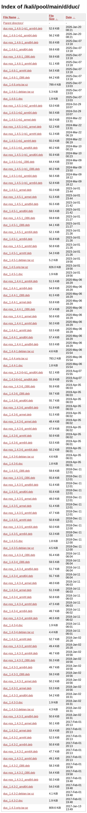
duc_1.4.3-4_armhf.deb (17, 597)
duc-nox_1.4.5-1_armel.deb (20, 196)
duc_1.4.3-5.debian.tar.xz (18, 548)
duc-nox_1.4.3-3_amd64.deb (20, 716)
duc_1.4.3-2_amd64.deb (18, 786)
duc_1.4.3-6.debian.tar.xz (18, 456)
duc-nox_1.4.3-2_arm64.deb (20, 751)
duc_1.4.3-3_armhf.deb (17, 639)
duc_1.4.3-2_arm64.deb (17, 744)
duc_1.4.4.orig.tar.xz (15, 358)
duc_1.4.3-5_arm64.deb (17, 533)
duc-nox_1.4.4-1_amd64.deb (20, 344)
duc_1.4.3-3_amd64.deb (18, 695)
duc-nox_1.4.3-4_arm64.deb (20, 618)
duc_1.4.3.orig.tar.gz (15, 807)
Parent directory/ (13, 23)
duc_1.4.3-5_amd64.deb (18, 491)
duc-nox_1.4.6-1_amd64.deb (20, 42)
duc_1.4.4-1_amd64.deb (18, 337)
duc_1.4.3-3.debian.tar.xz (18, 709)
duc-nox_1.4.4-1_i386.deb (19, 309)
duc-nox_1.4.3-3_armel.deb (20, 681)
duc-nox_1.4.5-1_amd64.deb (20, 204)
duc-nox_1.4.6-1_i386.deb (19, 56)
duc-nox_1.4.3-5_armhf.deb (20, 512)
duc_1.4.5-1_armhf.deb (17, 253)
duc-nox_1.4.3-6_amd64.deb (20, 407)
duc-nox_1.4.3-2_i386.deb (19, 772)
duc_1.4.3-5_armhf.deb (17, 519)
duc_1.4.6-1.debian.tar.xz (18, 91)
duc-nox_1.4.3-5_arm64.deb (20, 526)
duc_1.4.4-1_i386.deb (16, 295)
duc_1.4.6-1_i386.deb (16, 77)
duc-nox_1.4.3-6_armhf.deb (20, 428)
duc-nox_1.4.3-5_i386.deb (19, 477)
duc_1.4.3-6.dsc (13, 463)
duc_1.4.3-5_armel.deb (17, 506)
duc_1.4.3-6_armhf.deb (17, 435)
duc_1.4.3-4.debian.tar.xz (18, 632)
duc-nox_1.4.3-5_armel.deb (20, 498)
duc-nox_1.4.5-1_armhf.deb (20, 246)
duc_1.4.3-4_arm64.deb (17, 611)
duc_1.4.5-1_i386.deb (16, 225)
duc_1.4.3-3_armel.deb (17, 688)
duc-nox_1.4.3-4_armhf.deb (20, 604)
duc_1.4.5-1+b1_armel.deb (19, 119)
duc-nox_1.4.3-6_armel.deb (20, 421)
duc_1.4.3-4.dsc (13, 625)
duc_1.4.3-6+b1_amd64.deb (20, 379)
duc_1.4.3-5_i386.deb (16, 470)
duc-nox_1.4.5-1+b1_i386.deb (21, 169)
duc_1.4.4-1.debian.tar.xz (18, 351)
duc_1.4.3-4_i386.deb (16, 562)
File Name (9, 17)
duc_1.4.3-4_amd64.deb (18, 576)
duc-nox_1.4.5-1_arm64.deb (20, 232)
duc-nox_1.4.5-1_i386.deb (19, 218)
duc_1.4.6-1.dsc (13, 98)
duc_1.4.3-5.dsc (13, 541)
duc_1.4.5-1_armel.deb (17, 190)
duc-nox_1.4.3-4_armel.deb (20, 583)
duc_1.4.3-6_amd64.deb (18, 400)
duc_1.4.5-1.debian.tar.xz (18, 260)
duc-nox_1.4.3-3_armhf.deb (20, 646)
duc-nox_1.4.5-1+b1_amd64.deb (23, 154)
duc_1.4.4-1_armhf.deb (17, 330)
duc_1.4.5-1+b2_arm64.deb (20, 112)
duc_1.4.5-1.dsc (13, 274)
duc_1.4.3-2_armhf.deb (17, 737)
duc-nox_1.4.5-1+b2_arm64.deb (22, 105)
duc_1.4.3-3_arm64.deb (17, 667)
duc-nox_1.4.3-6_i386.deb (19, 386)
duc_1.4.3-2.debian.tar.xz (18, 793)
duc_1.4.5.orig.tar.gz (15, 267)
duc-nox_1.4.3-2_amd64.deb (20, 779)
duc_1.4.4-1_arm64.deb (17, 288)
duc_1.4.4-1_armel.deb (17, 302)
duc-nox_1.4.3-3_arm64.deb (20, 653)
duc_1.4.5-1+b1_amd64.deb (20, 147)
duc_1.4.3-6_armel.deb (17, 414)
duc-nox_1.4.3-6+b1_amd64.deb (23, 372)
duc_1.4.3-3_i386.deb (16, 674)
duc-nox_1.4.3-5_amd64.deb (20, 484)
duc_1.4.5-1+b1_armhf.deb (19, 140)
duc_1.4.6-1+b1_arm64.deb (20, 35)
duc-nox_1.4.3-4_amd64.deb (20, 569)
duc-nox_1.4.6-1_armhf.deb (20, 63)
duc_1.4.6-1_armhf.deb (17, 70)
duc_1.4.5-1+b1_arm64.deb (20, 176)
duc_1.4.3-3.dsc (13, 702)
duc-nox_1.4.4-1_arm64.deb (20, 281)
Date (69, 17)
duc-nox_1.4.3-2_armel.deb (20, 723)
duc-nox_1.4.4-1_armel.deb (20, 316)
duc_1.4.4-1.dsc (13, 365)
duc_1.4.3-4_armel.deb (17, 590)
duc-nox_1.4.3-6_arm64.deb (20, 449)
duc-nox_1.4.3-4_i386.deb (19, 555)
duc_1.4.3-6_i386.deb (16, 393)
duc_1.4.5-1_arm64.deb (17, 239)
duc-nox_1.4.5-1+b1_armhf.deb (22, 133)
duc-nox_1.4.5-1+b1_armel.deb (22, 126)
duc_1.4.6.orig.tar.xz (15, 84)
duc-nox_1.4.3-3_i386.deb (19, 660)
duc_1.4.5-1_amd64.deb (18, 211)
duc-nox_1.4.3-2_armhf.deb (20, 758)
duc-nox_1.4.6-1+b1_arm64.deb (22, 28)
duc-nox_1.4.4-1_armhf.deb (20, 323)
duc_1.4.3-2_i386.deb (16, 765)
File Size (52, 17)
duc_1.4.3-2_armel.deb (17, 730)
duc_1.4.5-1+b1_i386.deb (18, 161)
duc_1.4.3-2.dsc (13, 800)
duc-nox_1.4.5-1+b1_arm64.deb (22, 183)
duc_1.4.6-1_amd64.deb (18, 49)
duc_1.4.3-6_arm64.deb (17, 442)
